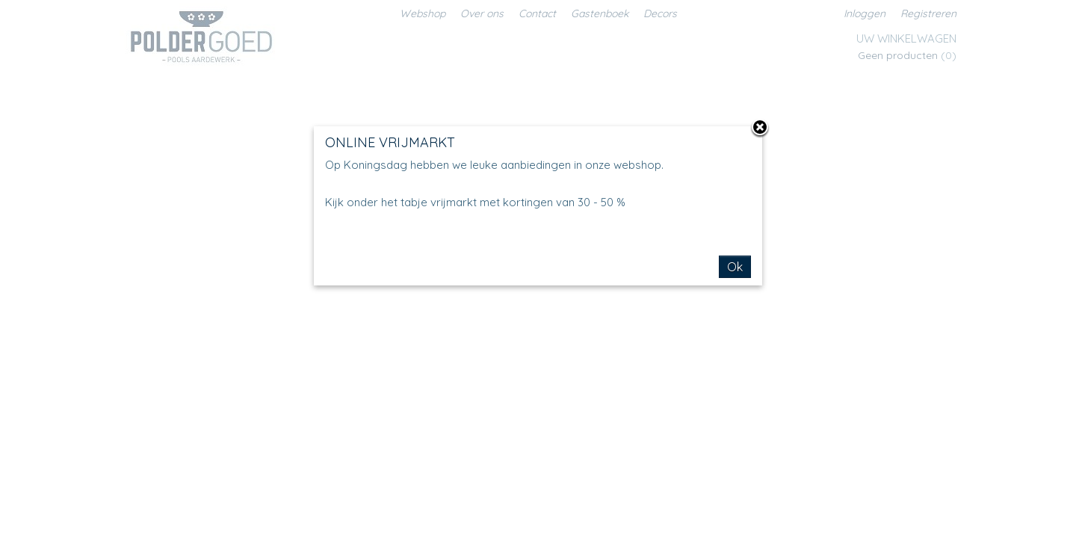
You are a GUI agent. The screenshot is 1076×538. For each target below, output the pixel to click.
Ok (735, 266)
